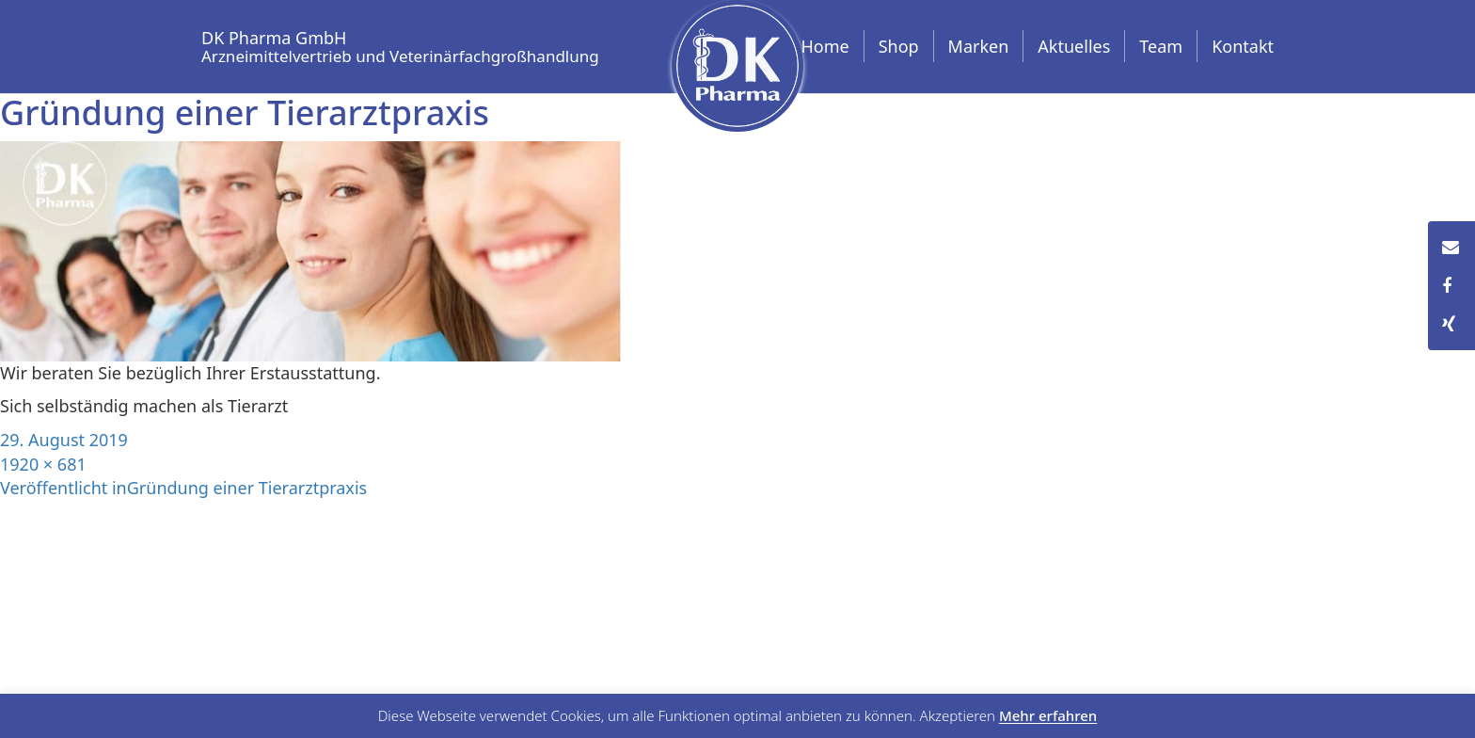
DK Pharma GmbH (400, 43)
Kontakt (1243, 46)
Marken (978, 46)
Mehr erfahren (1048, 716)
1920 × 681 (43, 464)
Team (1160, 46)
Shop (899, 46)
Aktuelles (1074, 46)
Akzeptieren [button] (957, 716)
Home (825, 46)
